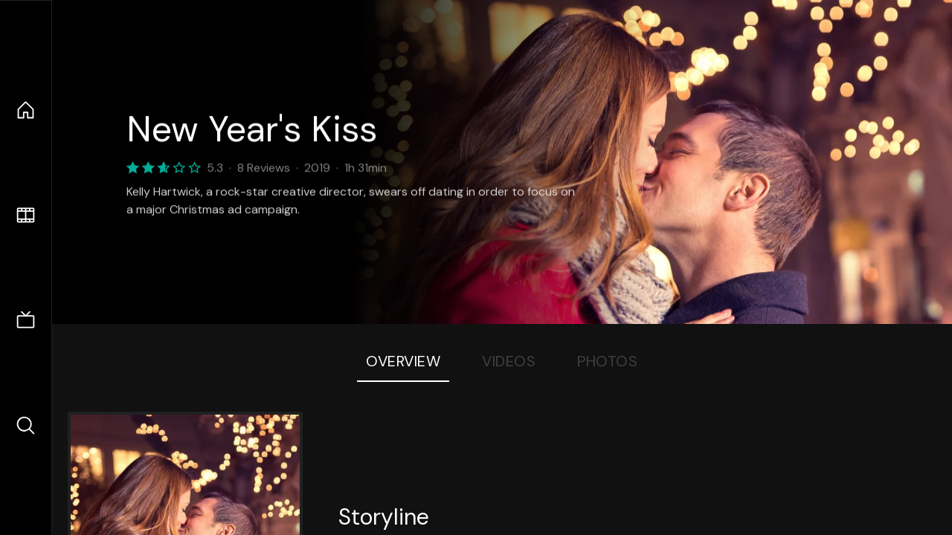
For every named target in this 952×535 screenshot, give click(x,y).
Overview (403, 361)
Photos (607, 361)
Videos (509, 361)
